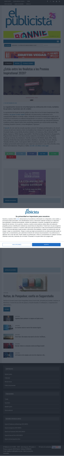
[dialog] (32, 228)
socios (17, 219)
